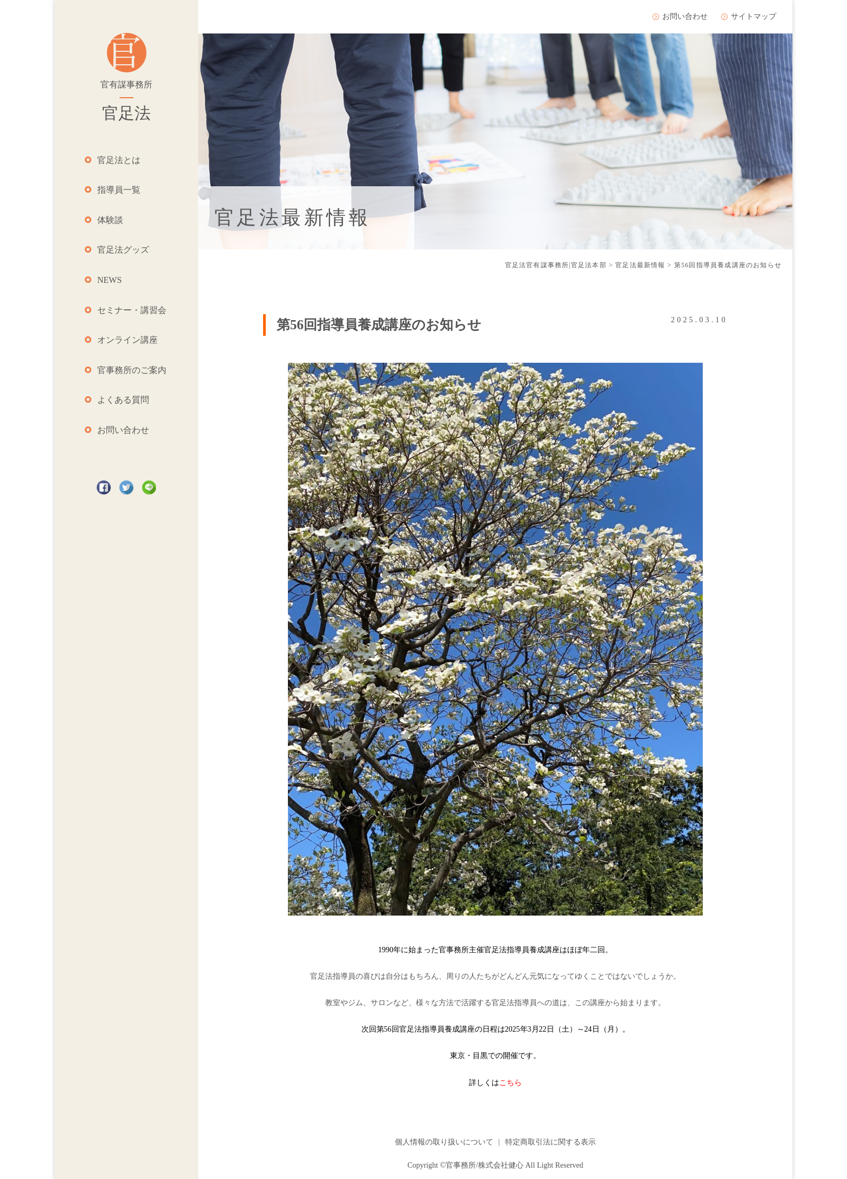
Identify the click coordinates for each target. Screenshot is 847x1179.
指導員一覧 (118, 189)
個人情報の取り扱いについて (444, 1142)
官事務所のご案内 (131, 370)
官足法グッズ (123, 249)
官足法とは (118, 160)
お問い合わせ (123, 430)
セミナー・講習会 (131, 310)
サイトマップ (753, 16)
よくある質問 (123, 399)
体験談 (110, 220)
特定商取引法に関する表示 (550, 1142)
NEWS (109, 279)
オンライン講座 (127, 339)
